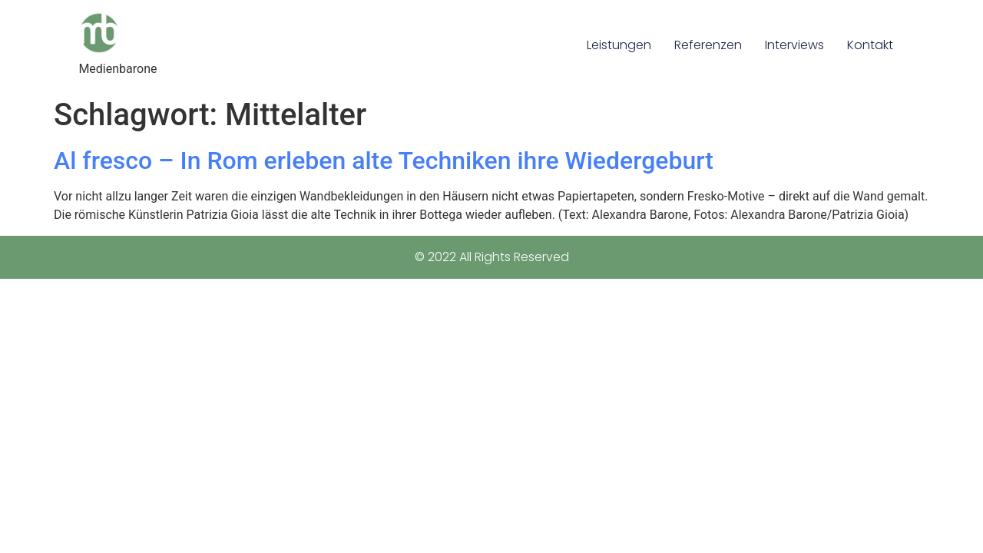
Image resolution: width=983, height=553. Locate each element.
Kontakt (870, 45)
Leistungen (619, 45)
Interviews (794, 45)
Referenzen (708, 45)
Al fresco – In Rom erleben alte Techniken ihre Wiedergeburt (383, 160)
